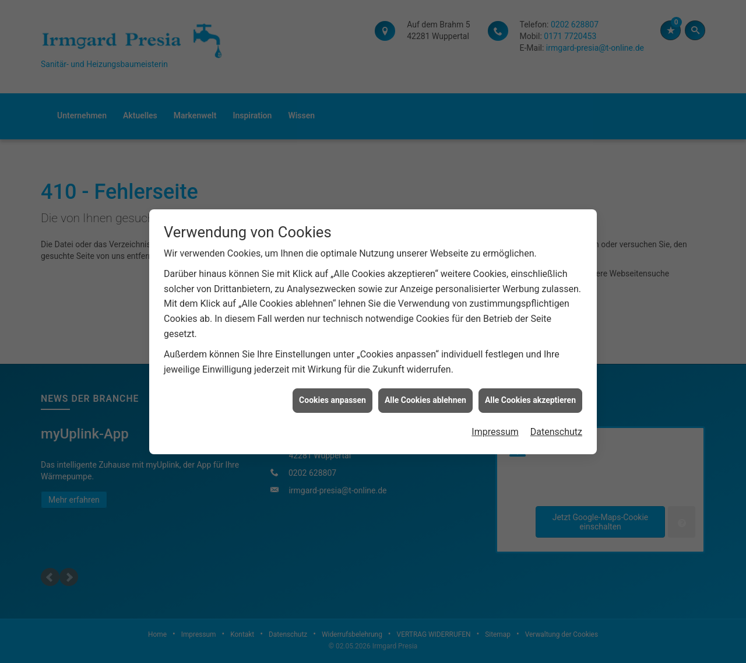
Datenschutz (556, 427)
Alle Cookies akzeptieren (530, 395)
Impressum (495, 427)
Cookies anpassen (332, 395)
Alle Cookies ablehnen (425, 395)
